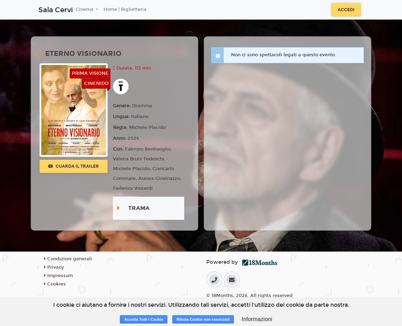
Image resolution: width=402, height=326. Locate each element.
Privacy (54, 267)
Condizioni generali (68, 259)
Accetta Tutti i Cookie (143, 319)
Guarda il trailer (73, 166)
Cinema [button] (85, 9)
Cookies (55, 284)
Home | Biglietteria (124, 9)
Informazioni (257, 319)
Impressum (58, 275)
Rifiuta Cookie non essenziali (203, 319)
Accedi (346, 9)
